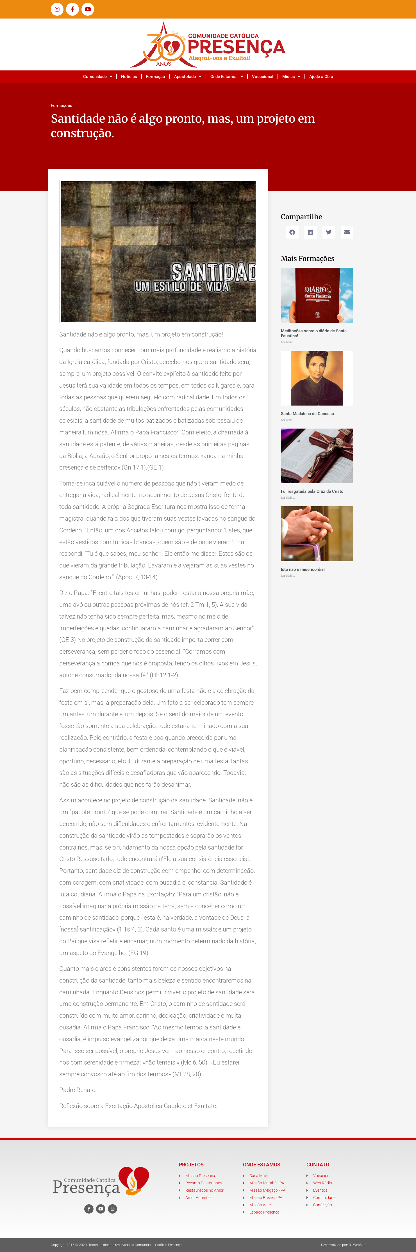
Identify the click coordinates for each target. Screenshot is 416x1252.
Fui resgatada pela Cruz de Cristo (312, 491)
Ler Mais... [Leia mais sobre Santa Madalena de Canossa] (288, 420)
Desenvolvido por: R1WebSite (343, 1245)
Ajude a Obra (321, 76)
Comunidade (97, 76)
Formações (61, 105)
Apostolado (187, 76)
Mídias (291, 76)
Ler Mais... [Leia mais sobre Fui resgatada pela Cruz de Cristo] (288, 498)
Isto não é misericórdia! (303, 569)
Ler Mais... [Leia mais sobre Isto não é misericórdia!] (288, 576)
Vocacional (262, 76)
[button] (292, 232)
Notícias (129, 76)
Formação (155, 76)
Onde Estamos (226, 76)
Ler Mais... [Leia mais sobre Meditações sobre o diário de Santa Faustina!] (288, 342)
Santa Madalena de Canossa (307, 413)
